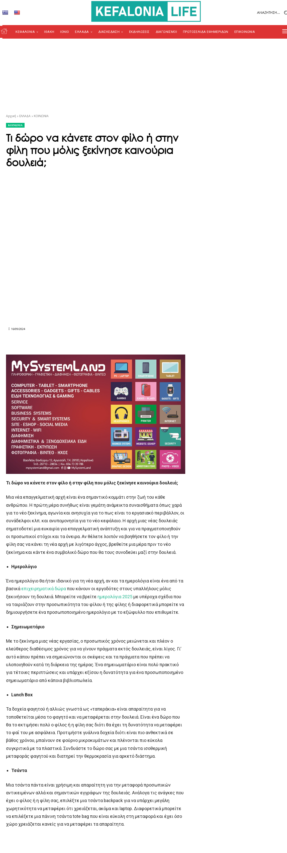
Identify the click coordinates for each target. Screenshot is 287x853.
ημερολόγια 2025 (115, 596)
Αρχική (11, 116)
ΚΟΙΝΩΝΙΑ (41, 116)
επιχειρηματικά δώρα (43, 588)
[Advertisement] (143, 76)
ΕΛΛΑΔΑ (25, 116)
